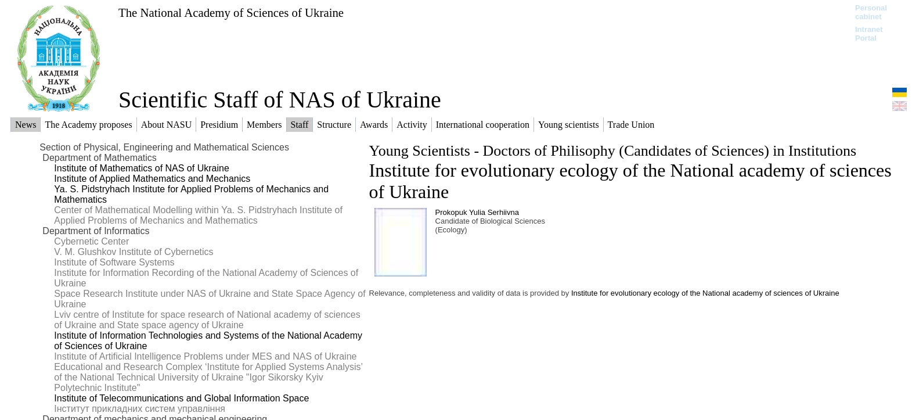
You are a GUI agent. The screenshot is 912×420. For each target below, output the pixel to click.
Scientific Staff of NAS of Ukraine (279, 100)
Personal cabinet (871, 12)
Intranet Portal (869, 33)
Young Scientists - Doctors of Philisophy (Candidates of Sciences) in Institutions (612, 150)
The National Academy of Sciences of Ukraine (231, 12)
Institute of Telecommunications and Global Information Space (181, 398)
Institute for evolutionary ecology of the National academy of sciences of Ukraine (705, 293)
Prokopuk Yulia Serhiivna (477, 212)
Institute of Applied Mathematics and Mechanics (152, 179)
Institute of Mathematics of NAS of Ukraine (141, 168)
